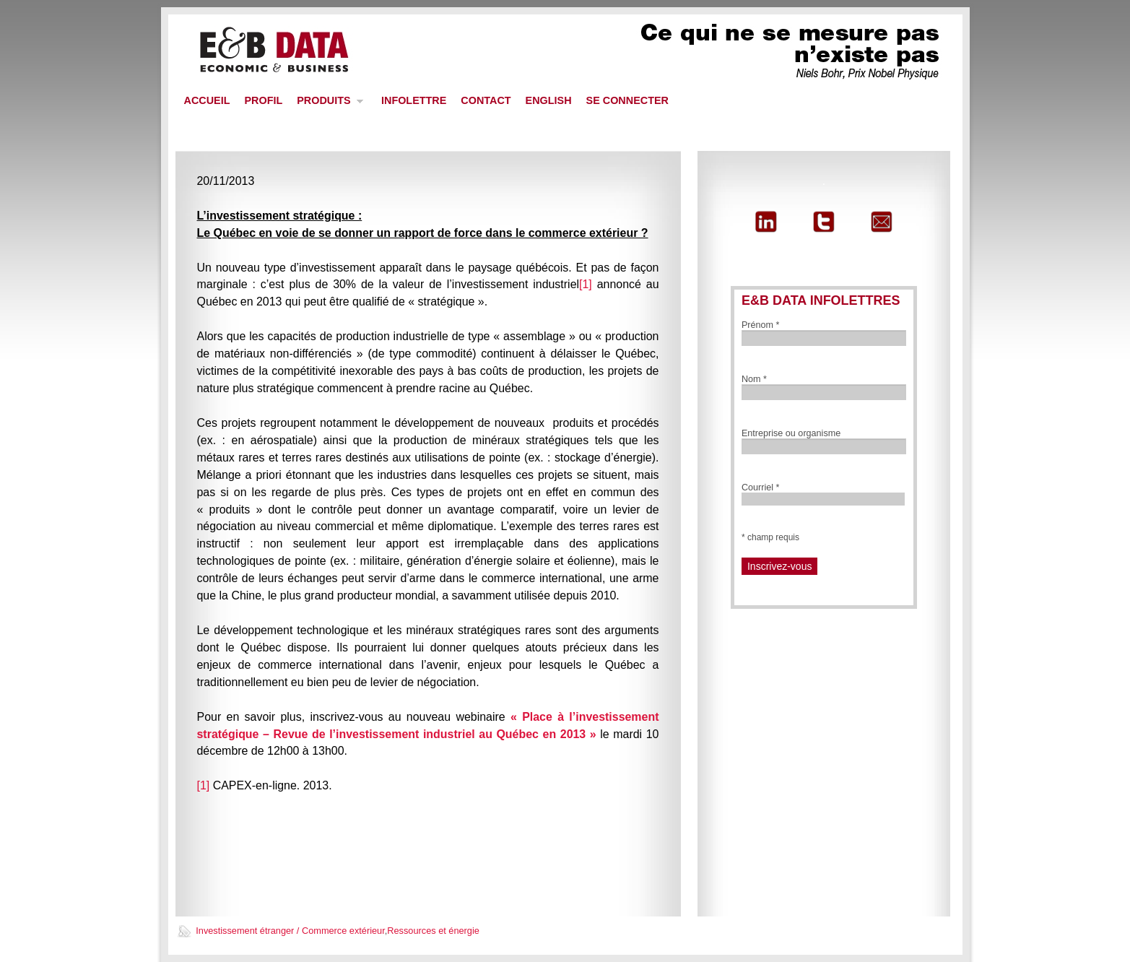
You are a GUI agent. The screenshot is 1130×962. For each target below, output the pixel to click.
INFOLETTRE (413, 100)
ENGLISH (549, 100)
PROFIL (263, 100)
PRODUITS (326, 104)
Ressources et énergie (433, 930)
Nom (754, 379)
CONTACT (485, 100)
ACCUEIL (207, 100)
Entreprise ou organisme (791, 433)
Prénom (761, 325)
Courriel (761, 487)
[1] (585, 284)
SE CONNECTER (627, 100)
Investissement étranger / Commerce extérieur (290, 930)
